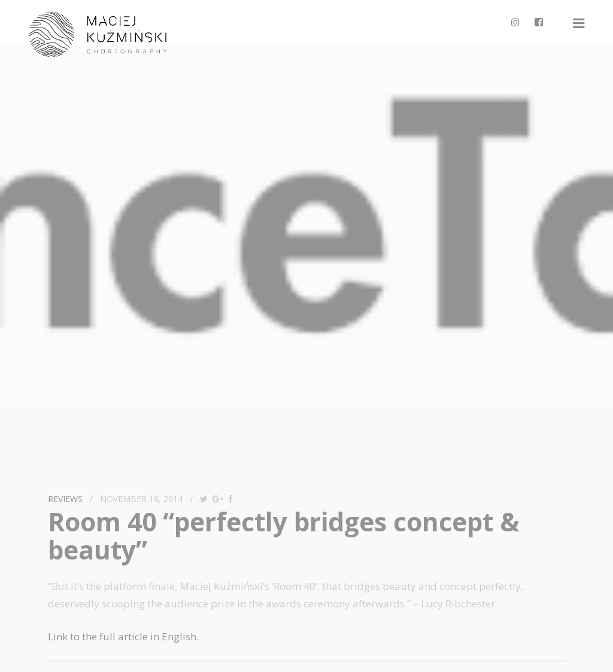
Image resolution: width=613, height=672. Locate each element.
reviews (65, 498)
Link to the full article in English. (123, 636)
